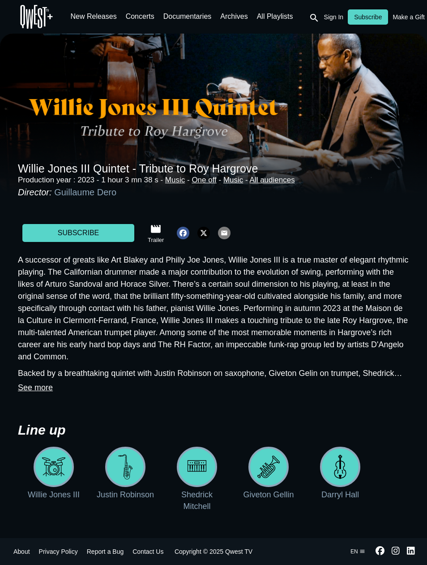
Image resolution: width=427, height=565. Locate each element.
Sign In (334, 17)
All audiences (272, 180)
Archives (234, 16)
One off (204, 180)
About (21, 551)
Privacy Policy (58, 551)
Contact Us (147, 551)
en (357, 551)
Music (175, 180)
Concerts (140, 16)
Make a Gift (409, 17)
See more (35, 387)
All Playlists (275, 16)
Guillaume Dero (85, 192)
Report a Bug (105, 551)
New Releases (94, 16)
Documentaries (187, 16)
